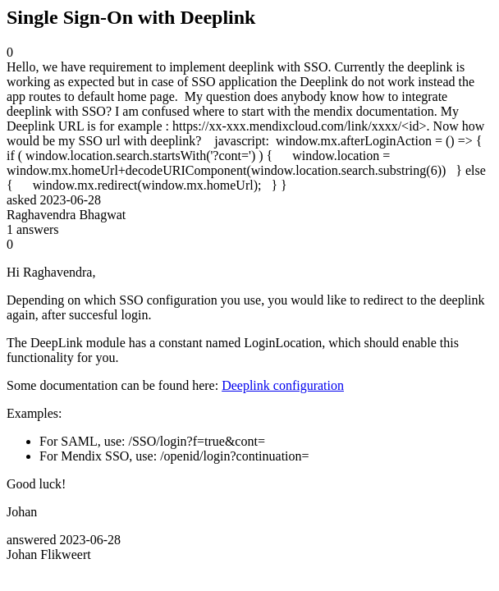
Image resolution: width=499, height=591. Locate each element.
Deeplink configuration (283, 385)
